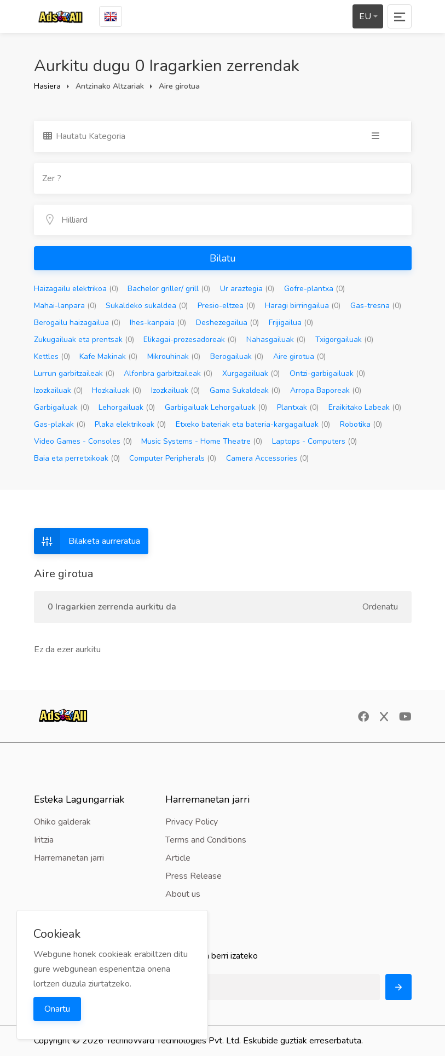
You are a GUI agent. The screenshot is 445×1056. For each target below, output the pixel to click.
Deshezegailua (227, 322)
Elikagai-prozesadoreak (189, 339)
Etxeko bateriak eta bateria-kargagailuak (253, 424)
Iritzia (44, 840)
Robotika (361, 424)
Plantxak (298, 407)
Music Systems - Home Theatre (201, 441)
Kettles (52, 356)
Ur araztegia (247, 288)
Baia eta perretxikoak (77, 458)
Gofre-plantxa (314, 288)
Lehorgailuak (127, 407)
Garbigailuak (61, 407)
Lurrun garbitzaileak (74, 373)
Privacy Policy (191, 822)
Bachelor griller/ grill (169, 288)
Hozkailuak (116, 390)
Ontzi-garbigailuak (327, 373)
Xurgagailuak (251, 373)
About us (182, 894)
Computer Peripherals (172, 458)
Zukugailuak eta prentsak (84, 339)
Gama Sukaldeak (245, 390)
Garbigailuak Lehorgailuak (216, 407)
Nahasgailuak (275, 339)
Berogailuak (236, 356)
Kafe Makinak (108, 356)
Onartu (57, 1009)
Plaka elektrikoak (130, 424)
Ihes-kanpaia (158, 322)
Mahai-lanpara (65, 305)
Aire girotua (299, 356)
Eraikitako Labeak (364, 407)
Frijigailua (291, 322)
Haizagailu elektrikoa (76, 288)
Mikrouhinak (173, 356)
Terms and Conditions (205, 840)
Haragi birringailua (302, 305)
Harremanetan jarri (69, 858)
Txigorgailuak (344, 339)
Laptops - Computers (314, 441)
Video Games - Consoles (83, 441)
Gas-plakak (59, 424)
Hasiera (47, 86)
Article (177, 858)
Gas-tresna (375, 305)
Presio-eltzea (226, 305)
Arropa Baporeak (325, 390)
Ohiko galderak (62, 822)
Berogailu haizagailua (77, 322)
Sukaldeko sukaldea (147, 305)
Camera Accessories (267, 458)
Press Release (193, 876)
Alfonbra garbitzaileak (168, 373)
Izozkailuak (58, 390)
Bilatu (223, 258)
